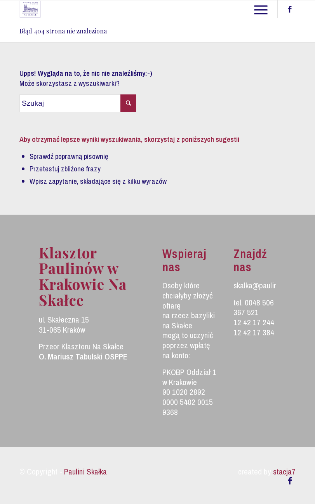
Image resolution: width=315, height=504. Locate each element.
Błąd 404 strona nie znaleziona (63, 31)
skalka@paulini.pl (259, 285)
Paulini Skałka (85, 471)
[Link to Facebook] (290, 9)
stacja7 (284, 471)
